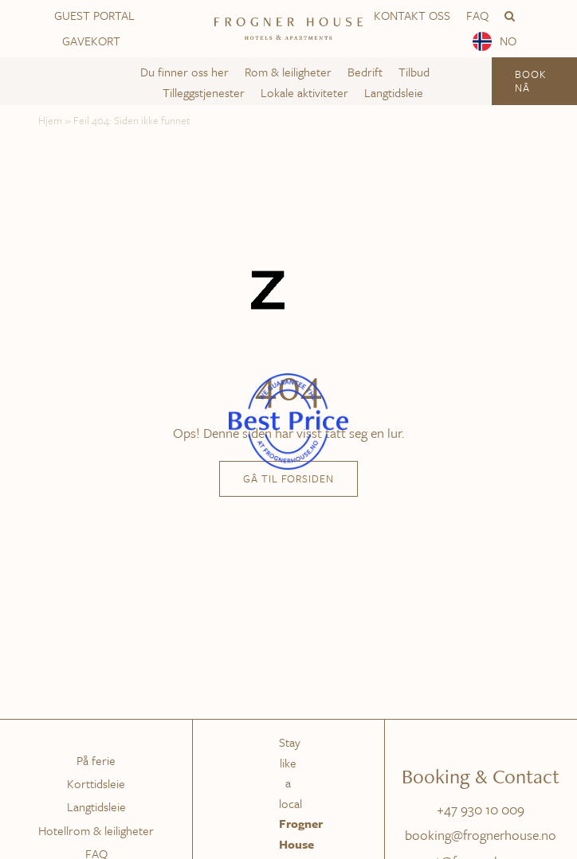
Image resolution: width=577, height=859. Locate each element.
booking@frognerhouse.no (480, 835)
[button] (509, 16)
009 (512, 809)
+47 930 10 (469, 809)
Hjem (50, 120)
